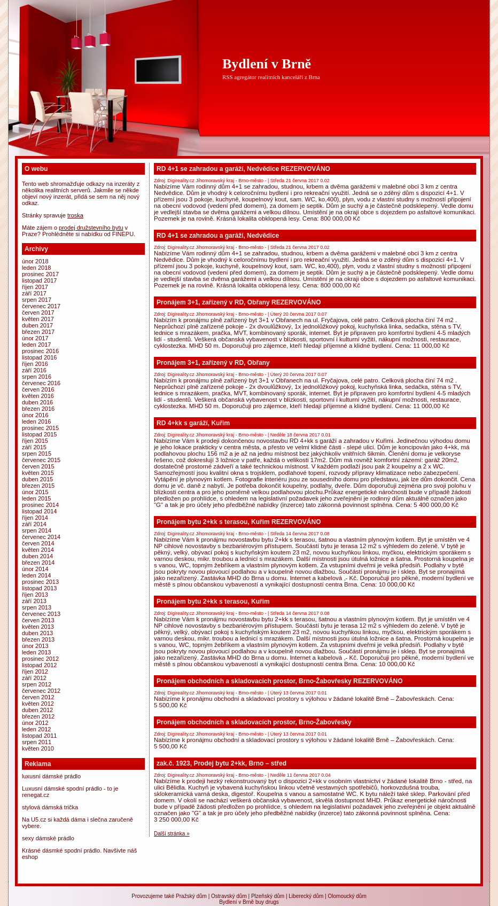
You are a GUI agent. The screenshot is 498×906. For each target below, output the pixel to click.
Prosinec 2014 (40, 505)
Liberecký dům (306, 896)
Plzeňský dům (267, 896)
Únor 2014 (35, 569)
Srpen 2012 (36, 684)
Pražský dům (191, 896)
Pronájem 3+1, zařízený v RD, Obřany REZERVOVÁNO (239, 302)
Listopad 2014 (39, 511)
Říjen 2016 (35, 364)
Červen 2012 (38, 697)
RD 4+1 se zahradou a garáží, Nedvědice (218, 235)
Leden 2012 (36, 729)
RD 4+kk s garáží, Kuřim (193, 423)
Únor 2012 (35, 723)
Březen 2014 (38, 562)
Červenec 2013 (41, 614)
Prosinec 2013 (40, 582)
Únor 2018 (35, 261)
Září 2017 (34, 293)
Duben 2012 (37, 710)
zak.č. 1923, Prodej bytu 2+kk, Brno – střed (221, 763)
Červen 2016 (38, 389)
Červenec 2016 (41, 383)
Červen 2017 (38, 312)
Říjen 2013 (35, 594)
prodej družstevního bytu (91, 227)
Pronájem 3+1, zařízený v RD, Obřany (213, 362)
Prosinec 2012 (40, 658)
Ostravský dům (229, 896)
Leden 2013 (36, 652)
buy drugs (267, 902)
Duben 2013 (37, 633)
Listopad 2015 (39, 434)
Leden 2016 (36, 421)
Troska (75, 215)
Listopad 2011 (39, 735)
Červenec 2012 (41, 691)
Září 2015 (34, 447)
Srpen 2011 (36, 742)
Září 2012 (34, 678)
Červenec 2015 (41, 460)
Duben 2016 (37, 402)
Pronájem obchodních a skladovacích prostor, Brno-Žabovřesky (254, 722)
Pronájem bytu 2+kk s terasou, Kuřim (213, 601)
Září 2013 (34, 601)
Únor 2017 (35, 338)
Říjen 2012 (35, 671)
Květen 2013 (38, 626)
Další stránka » (172, 834)
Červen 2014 (38, 543)
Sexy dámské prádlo (48, 838)
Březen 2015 (38, 485)
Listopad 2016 (39, 357)
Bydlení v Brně (266, 64)
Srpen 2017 (36, 299)
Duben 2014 (37, 556)
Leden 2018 (36, 267)
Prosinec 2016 (40, 351)
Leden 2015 (36, 498)
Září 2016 (34, 370)
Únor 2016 (35, 415)
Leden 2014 (36, 575)
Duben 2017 (37, 325)
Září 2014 (34, 524)
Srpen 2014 (36, 530)
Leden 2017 (36, 344)
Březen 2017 (38, 332)
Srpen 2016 (36, 376)
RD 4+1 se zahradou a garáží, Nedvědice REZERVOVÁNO (243, 169)
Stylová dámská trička (50, 807)
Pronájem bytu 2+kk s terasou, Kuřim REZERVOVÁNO (239, 522)
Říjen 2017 (35, 287)
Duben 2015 (37, 479)
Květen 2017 (38, 319)
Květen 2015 (38, 473)
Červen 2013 (38, 620)
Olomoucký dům (347, 896)
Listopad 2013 (39, 588)
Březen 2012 (38, 716)
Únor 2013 (35, 646)
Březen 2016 (38, 408)
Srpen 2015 (36, 453)
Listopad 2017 (39, 280)
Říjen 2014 (35, 517)
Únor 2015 (35, 492)
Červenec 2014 (41, 537)
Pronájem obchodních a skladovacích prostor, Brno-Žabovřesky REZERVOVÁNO (280, 681)
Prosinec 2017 (40, 274)
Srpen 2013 (36, 607)
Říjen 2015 (35, 441)
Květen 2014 (38, 549)
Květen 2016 (38, 396)
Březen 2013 (38, 639)
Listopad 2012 (39, 665)
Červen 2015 (38, 466)
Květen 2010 (38, 748)
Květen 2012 (38, 703)
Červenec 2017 (41, 306)
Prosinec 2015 (40, 428)
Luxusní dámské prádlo (51, 776)
